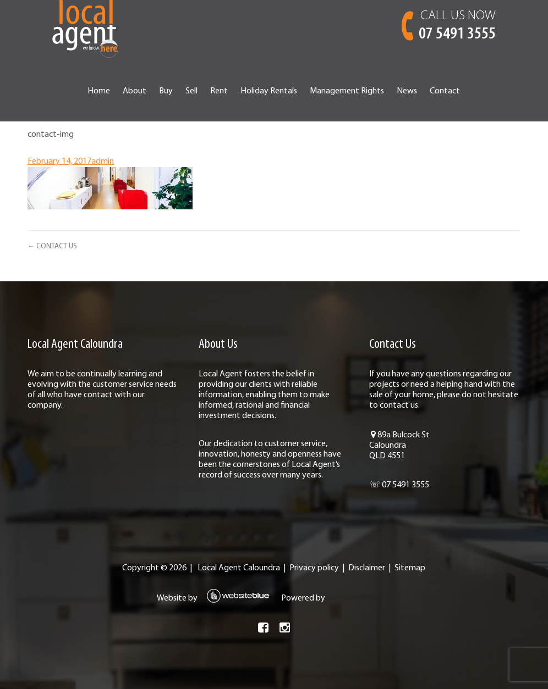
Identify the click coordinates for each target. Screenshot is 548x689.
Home (98, 91)
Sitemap (409, 568)
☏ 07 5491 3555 (399, 485)
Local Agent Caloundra (239, 568)
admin (102, 161)
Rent (219, 91)
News (407, 91)
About (134, 91)
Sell (191, 91)
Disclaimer (366, 568)
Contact (445, 91)
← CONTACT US (52, 246)
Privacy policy (314, 568)
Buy (166, 91)
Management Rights (347, 91)
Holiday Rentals (268, 91)
